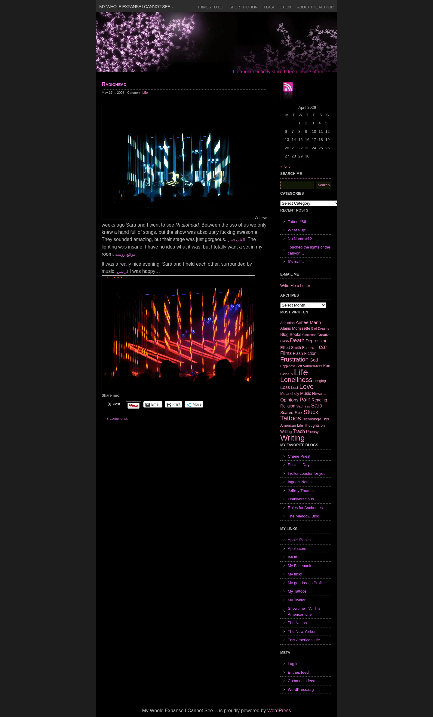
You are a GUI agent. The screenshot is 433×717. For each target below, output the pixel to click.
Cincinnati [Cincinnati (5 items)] (309, 335)
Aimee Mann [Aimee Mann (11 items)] (308, 322)
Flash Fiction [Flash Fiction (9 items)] (304, 353)
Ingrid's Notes (300, 482)
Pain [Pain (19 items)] (304, 400)
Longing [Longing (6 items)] (319, 381)
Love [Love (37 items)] (306, 386)
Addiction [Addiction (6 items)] (287, 323)
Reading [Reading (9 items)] (319, 400)
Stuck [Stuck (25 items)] (311, 412)
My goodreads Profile (306, 583)
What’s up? (297, 230)
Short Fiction (244, 7)
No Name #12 (300, 238)
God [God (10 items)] (314, 360)
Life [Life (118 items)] (301, 372)
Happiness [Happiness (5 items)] (287, 366)
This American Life (304, 640)
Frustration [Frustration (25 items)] (294, 359)
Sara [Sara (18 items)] (317, 406)
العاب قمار (236, 239)
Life (145, 92)
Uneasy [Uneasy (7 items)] (312, 432)
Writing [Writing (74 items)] (292, 437)
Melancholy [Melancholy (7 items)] (289, 394)
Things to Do (210, 7)
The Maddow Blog (303, 516)
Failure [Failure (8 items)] (308, 347)
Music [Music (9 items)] (305, 393)
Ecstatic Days (300, 464)
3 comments (117, 418)
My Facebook (299, 565)
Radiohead (114, 84)
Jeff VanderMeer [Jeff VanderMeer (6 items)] (309, 366)
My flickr (295, 574)
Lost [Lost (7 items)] (294, 388)
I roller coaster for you (307, 473)
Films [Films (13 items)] (286, 353)
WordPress (279, 710)
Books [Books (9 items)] (295, 334)
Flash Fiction (277, 7)
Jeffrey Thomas (301, 490)
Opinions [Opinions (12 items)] (289, 399)
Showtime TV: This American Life (304, 611)
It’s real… (296, 261)
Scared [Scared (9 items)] (286, 412)
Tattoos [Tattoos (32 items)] (290, 418)
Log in (293, 663)
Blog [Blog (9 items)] (284, 334)
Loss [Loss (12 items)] (285, 387)
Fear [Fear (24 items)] (321, 346)
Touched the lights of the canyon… (309, 250)
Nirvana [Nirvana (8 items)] (319, 393)
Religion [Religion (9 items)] (287, 406)
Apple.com (297, 548)
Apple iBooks (299, 540)
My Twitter (297, 600)
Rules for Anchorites (305, 507)
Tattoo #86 (297, 221)
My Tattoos (297, 591)
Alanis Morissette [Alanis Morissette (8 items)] (295, 328)
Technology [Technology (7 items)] (311, 419)
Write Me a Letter (295, 285)
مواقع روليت (125, 254)
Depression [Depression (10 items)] (316, 340)
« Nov (285, 166)
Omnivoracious (301, 499)
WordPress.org (301, 689)
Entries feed (298, 672)
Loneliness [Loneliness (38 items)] (296, 379)
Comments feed (301, 681)
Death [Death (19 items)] (297, 340)
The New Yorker (302, 631)
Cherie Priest (299, 456)
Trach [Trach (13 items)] (299, 431)
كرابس (122, 271)
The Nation (297, 623)
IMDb (292, 557)
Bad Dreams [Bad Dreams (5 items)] (320, 328)
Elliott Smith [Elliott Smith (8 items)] (290, 347)
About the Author (315, 7)
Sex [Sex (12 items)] (298, 412)
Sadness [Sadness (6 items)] (303, 406)
